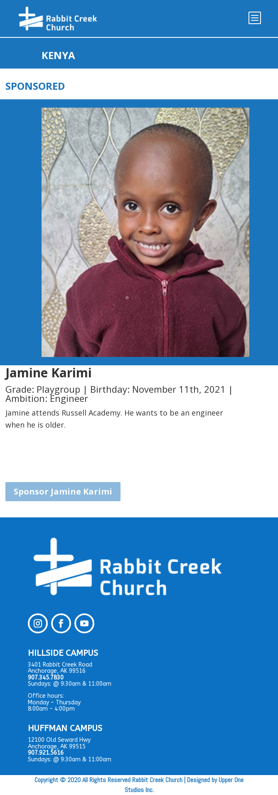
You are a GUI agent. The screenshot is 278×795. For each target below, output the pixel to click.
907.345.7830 (46, 677)
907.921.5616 (46, 752)
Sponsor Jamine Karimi (63, 491)
